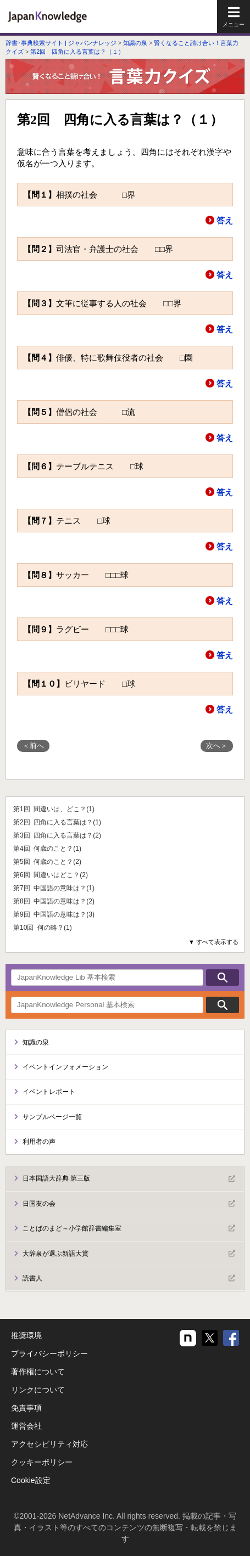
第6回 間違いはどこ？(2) (50, 875)
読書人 (129, 1278)
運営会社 (26, 1426)
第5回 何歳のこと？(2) (47, 862)
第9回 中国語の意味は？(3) (54, 914)
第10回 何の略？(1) (42, 927)
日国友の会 (129, 1203)
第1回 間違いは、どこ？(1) (54, 809)
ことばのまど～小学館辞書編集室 (129, 1228)
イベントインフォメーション (65, 1067)
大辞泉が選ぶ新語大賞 (129, 1253)
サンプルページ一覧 (52, 1117)
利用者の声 (39, 1141)
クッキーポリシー (42, 1462)
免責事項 (26, 1407)
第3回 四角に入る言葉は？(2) (57, 835)
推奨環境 (26, 1335)
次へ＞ (216, 746)
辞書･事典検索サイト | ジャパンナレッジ (60, 43)
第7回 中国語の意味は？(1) (54, 888)
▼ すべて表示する (213, 942)
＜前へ (33, 746)
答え (224, 220)
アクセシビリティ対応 (49, 1444)
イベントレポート (49, 1092)
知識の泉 (135, 43)
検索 (222, 977)
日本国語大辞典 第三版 (129, 1179)
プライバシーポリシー (49, 1353)
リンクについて (38, 1389)
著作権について (38, 1371)
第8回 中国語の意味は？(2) (54, 901)
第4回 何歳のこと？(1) (47, 848)
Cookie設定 (31, 1480)
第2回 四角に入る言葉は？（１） (77, 51)
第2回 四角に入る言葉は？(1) (57, 822)
